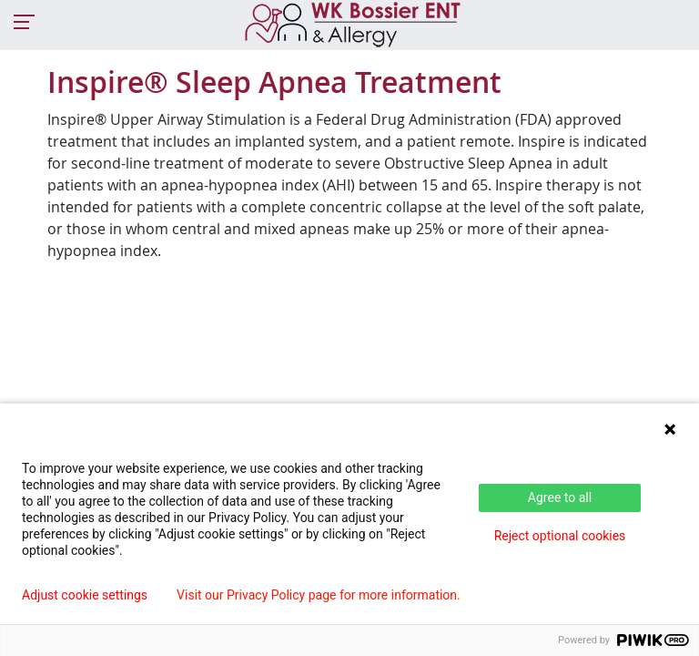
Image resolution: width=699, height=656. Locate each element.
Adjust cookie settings (84, 595)
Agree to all (560, 497)
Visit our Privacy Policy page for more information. (319, 595)
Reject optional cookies (560, 535)
